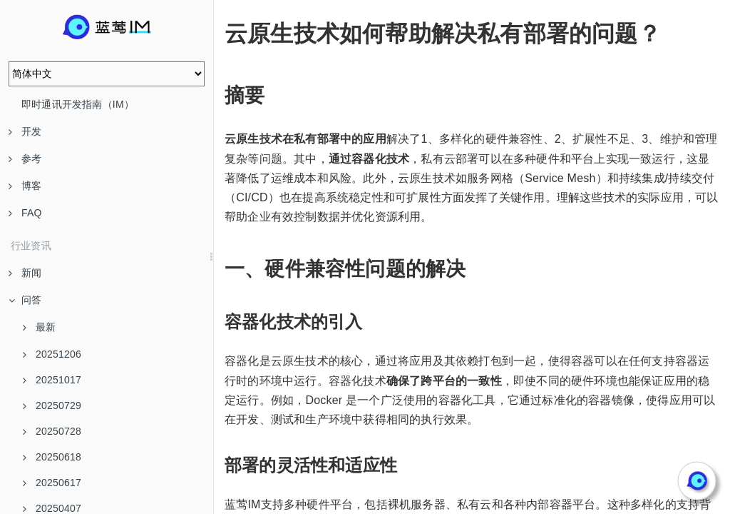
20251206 (52, 354)
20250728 (52, 431)
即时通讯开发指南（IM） (77, 104)
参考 (25, 158)
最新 (39, 327)
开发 (25, 131)
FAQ (25, 212)
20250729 (52, 405)
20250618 (52, 457)
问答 (25, 300)
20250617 (52, 482)
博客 (25, 185)
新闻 (25, 272)
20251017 (52, 380)
